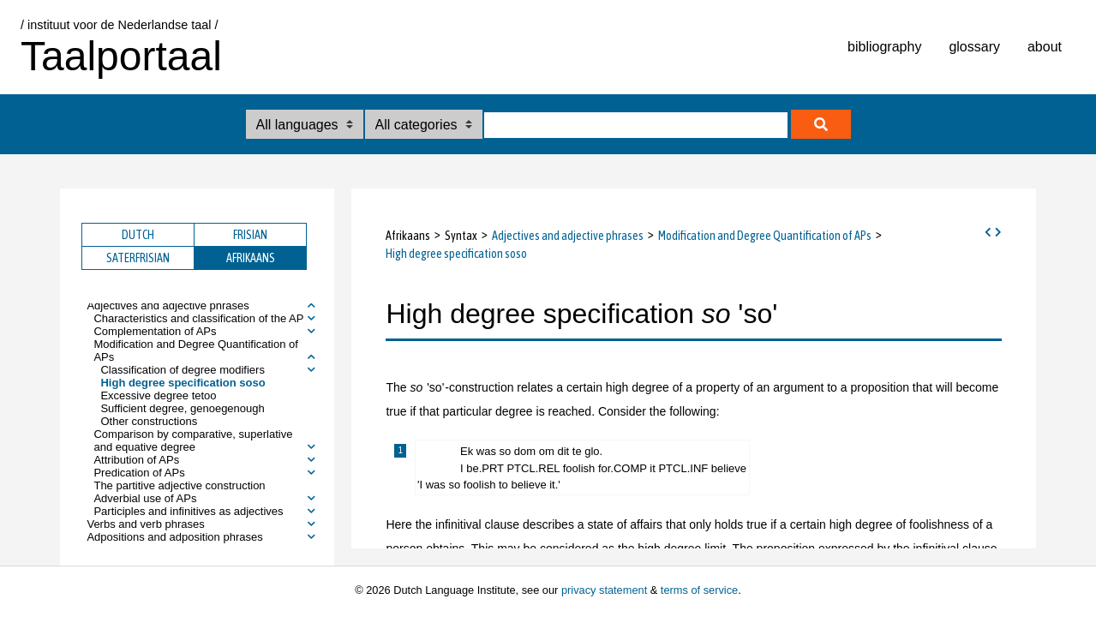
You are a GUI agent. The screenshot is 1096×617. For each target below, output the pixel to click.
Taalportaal (121, 56)
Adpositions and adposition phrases (174, 536)
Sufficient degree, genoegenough (182, 408)
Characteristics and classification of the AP (198, 318)
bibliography (884, 46)
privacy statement (604, 590)
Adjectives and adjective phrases (168, 305)
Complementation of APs (154, 331)
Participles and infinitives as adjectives (188, 511)
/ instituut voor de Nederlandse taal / (119, 25)
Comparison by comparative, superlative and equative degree (192, 440)
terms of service (699, 590)
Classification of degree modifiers (182, 369)
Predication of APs (138, 472)
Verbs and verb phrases (145, 524)
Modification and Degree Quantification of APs (195, 350)
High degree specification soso (182, 382)
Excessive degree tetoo (158, 395)
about (1044, 46)
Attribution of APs (136, 459)
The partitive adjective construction (179, 485)
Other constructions (148, 421)
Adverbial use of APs (144, 498)
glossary (974, 46)
